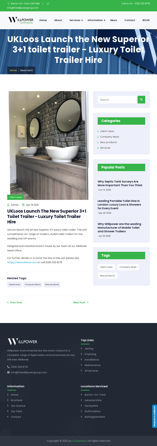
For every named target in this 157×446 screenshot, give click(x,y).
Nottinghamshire (95, 417)
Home (43, 20)
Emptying (90, 354)
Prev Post (14, 302)
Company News (33, 284)
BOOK (146, 20)
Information (95, 20)
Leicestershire (93, 400)
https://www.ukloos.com (22, 262)
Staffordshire (92, 411)
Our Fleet (16, 411)
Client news (14, 284)
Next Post (80, 302)
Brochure (16, 400)
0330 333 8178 (17, 367)
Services (74, 20)
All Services (91, 371)
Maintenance (93, 365)
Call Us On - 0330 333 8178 (136, 3)
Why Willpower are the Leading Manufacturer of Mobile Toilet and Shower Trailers (119, 227)
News (113, 20)
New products (52, 284)
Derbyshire (91, 406)
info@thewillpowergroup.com (27, 372)
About (58, 20)
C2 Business (79, 441)
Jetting (89, 348)
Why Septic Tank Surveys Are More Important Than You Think (120, 183)
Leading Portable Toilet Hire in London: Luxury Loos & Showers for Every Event (119, 204)
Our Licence (18, 406)
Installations (92, 359)
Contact (129, 20)
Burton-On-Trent (95, 394)
